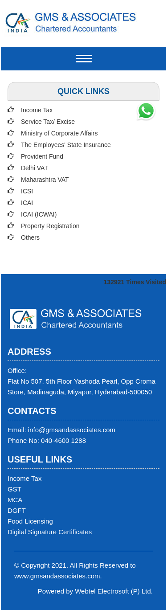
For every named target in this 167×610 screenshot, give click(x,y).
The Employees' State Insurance (66, 144)
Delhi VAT (34, 168)
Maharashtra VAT (45, 179)
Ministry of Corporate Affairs (59, 133)
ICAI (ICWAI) (39, 214)
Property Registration (50, 225)
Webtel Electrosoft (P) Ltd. (114, 591)
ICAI (27, 202)
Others (30, 237)
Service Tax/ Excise (48, 121)
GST (14, 489)
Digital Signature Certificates (50, 532)
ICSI (27, 191)
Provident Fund (42, 156)
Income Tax (37, 110)
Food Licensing (30, 521)
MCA (15, 500)
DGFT (17, 510)
